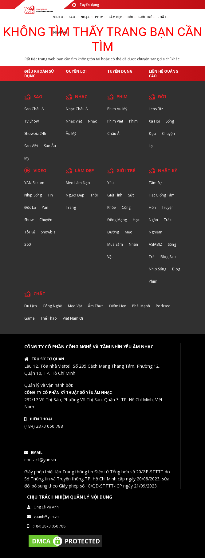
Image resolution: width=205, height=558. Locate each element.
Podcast (163, 306)
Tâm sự (155, 182)
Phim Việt (115, 121)
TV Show (31, 121)
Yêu (110, 182)
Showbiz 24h (35, 133)
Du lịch (30, 306)
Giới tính (114, 195)
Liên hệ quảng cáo (163, 74)
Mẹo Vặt (75, 306)
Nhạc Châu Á (77, 108)
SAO (72, 17)
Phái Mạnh (141, 306)
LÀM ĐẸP (84, 170)
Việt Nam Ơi (73, 318)
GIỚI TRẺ (125, 170)
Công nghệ (52, 306)
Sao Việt (31, 145)
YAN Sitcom (34, 182)
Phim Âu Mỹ (117, 108)
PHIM (99, 17)
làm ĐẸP (115, 17)
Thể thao (49, 318)
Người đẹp (75, 195)
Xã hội (154, 121)
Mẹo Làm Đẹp (78, 182)
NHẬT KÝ (167, 170)
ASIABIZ (156, 244)
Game (29, 318)
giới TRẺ (145, 17)
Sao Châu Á (34, 108)
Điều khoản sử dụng (39, 74)
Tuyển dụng (85, 4)
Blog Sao (168, 256)
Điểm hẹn (117, 306)
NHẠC (85, 17)
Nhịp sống (33, 195)
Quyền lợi (76, 71)
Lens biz (156, 108)
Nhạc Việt (74, 121)
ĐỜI (130, 17)
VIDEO (58, 17)
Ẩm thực (95, 306)
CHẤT (39, 294)
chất (161, 17)
